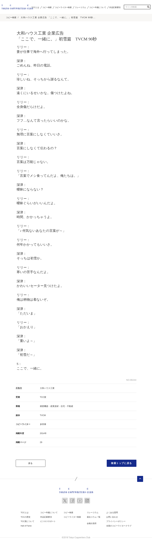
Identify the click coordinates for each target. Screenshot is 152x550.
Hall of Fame (26, 525)
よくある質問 (112, 511)
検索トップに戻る (121, 462)
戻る (30, 462)
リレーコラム (80, 7)
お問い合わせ (112, 516)
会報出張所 (91, 522)
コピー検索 (47, 7)
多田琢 (43, 423)
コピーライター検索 (63, 7)
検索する (148, 7)
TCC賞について (27, 520)
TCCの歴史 (25, 516)
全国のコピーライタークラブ (118, 525)
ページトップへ (140, 478)
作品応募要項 (115, 7)
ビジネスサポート (48, 520)
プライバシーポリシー (116, 520)
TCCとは (35, 7)
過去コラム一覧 (93, 516)
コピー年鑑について (97, 7)
